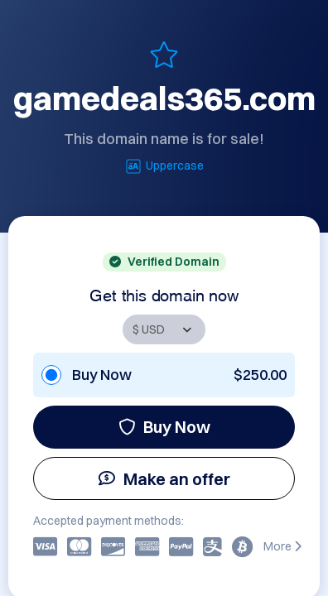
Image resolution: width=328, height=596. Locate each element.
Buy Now (164, 426)
